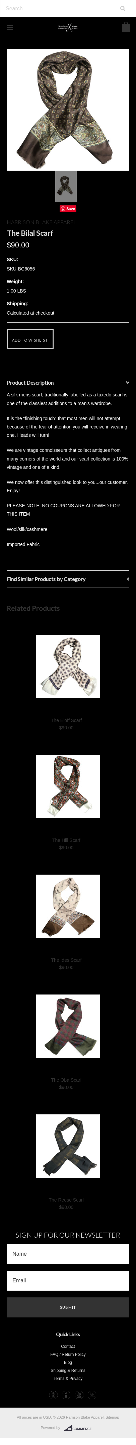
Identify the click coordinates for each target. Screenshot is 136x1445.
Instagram (41, 1395)
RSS (92, 1395)
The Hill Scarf (66, 840)
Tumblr (53, 1395)
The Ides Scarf (66, 960)
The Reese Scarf (66, 1200)
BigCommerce (79, 1428)
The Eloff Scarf (66, 720)
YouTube (79, 1395)
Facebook (66, 1395)
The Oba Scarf (66, 1080)
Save (70, 209)
